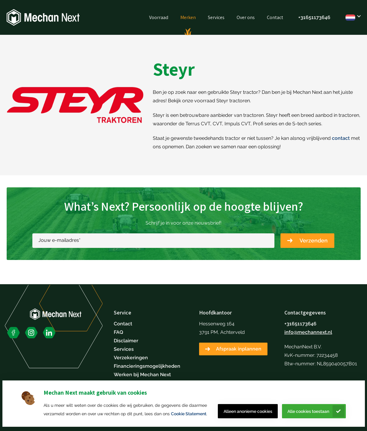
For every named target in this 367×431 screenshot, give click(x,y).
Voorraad (158, 17)
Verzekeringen (131, 357)
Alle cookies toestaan (308, 411)
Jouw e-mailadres (59, 240)
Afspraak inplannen (238, 349)
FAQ (118, 332)
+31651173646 (314, 17)
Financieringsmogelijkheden (147, 366)
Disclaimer (126, 341)
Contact (275, 17)
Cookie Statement (188, 413)
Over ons (246, 17)
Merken (188, 17)
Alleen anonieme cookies (248, 411)
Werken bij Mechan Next (142, 374)
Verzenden (314, 240)
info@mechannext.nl (308, 332)
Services (216, 17)
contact (341, 138)
